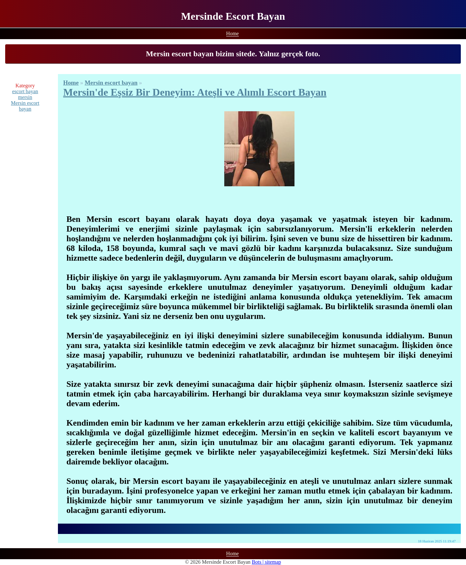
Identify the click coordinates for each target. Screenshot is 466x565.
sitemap (273, 562)
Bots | (258, 562)
